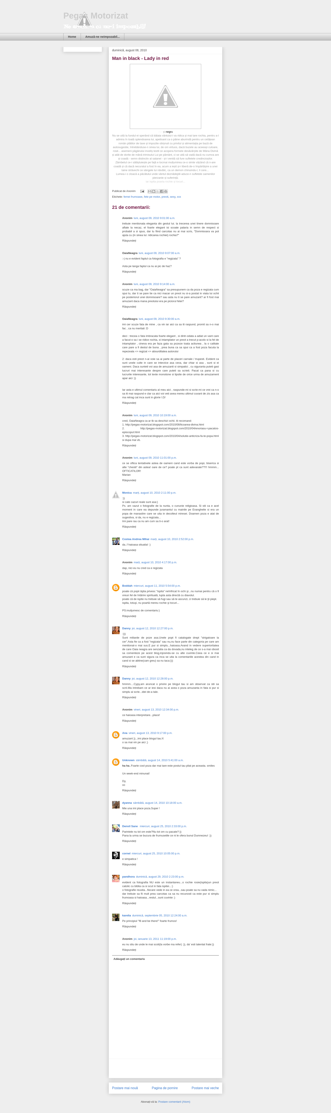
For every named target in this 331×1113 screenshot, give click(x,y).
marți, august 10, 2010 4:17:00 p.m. (155, 562)
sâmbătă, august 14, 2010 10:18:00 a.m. (157, 802)
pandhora (128, 876)
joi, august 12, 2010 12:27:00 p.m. (153, 628)
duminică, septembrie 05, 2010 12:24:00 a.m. (159, 915)
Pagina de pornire (165, 1088)
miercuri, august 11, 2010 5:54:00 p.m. (157, 585)
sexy (172, 196)
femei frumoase (132, 196)
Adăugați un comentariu (129, 958)
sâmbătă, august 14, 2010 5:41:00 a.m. (160, 760)
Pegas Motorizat (95, 15)
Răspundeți (129, 240)
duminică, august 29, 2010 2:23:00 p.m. (160, 876)
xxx (179, 196)
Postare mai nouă (125, 1088)
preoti (164, 196)
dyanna (127, 802)
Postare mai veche (205, 1088)
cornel (126, 853)
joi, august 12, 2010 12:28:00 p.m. (153, 678)
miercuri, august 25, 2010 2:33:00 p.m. (163, 826)
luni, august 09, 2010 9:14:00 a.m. (154, 284)
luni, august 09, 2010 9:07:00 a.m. (159, 253)
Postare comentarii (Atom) (174, 1101)
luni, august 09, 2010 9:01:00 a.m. (154, 218)
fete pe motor (152, 196)
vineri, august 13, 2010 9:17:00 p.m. (150, 733)
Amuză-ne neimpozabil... (102, 36)
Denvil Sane (130, 826)
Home (72, 36)
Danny (126, 628)
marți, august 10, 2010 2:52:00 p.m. (172, 539)
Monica (127, 492)
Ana (125, 733)
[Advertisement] (165, 1068)
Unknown (128, 760)
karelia (126, 915)
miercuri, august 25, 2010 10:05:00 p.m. (156, 853)
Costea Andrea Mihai (135, 539)
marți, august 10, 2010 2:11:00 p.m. (154, 492)
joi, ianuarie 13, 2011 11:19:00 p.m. (155, 938)
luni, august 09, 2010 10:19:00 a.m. (155, 415)
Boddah (127, 585)
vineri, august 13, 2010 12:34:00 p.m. (156, 709)
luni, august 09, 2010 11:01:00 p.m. (155, 457)
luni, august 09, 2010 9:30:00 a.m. (159, 318)
